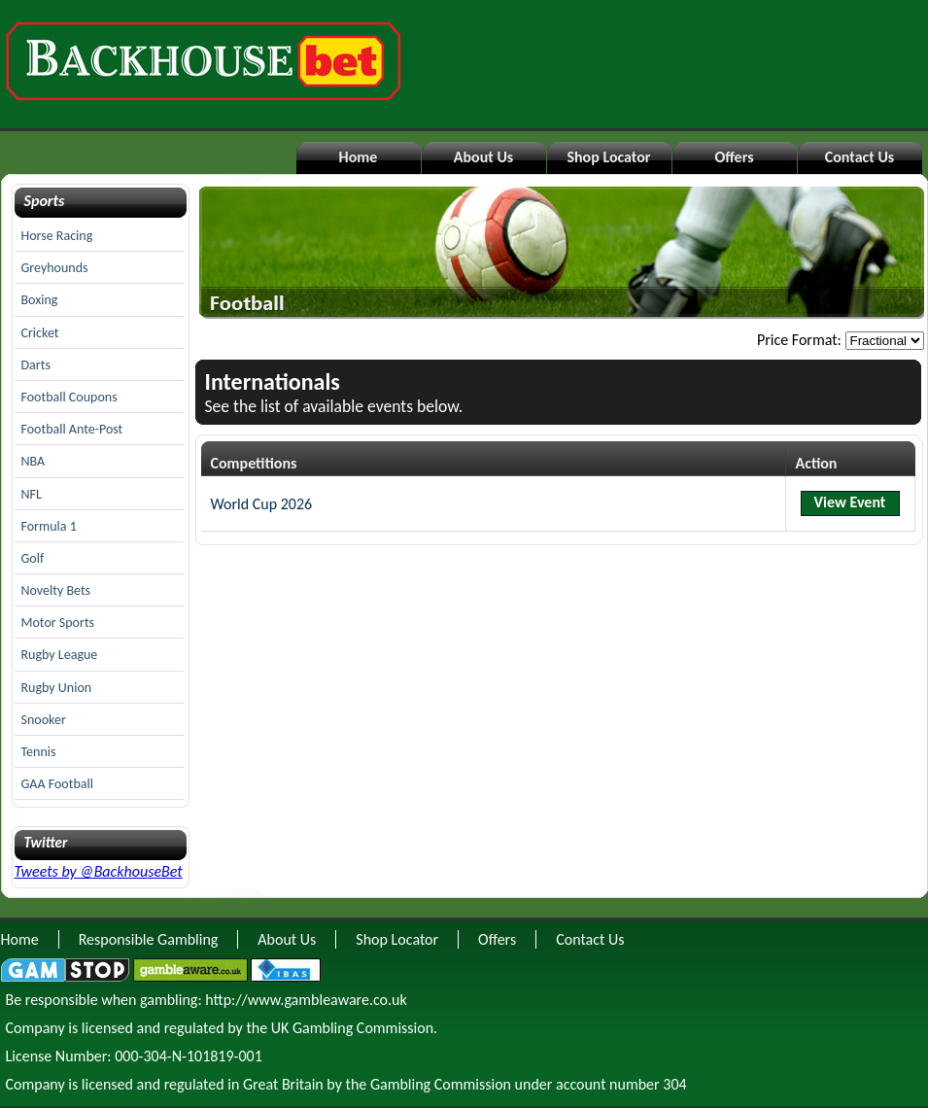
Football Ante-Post (72, 429)
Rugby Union (56, 687)
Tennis (38, 752)
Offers (733, 157)
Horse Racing (57, 235)
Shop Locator (608, 157)
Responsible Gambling (149, 939)
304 (674, 1084)
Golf (33, 558)
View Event (850, 502)
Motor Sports (58, 622)
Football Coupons (69, 397)
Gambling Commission (440, 1084)
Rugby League (59, 654)
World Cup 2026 (262, 504)
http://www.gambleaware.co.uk (305, 999)
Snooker (43, 719)
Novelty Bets (56, 590)
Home (358, 157)
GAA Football (57, 784)
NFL (31, 494)
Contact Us (859, 157)
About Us (483, 157)
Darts (36, 365)
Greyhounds (54, 268)
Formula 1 (49, 526)
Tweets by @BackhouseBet (99, 871)
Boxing (39, 300)
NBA (33, 461)
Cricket (40, 333)
